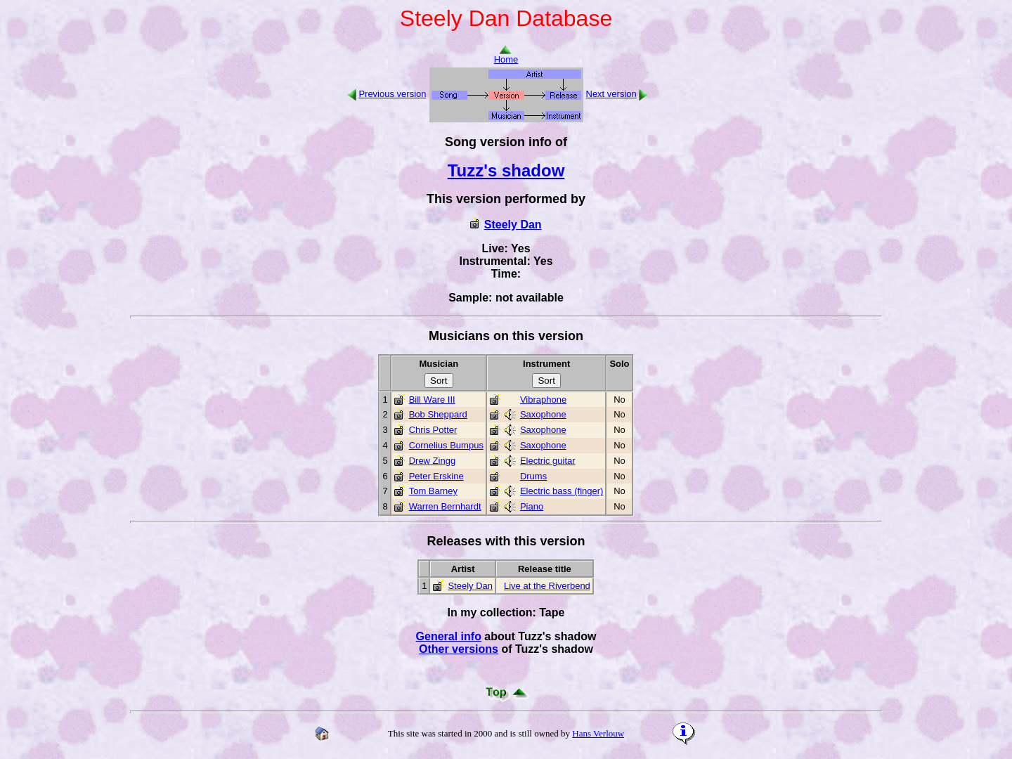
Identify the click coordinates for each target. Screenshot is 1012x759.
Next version (611, 94)
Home (506, 55)
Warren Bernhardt (445, 506)
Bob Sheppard (438, 414)
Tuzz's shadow (506, 170)
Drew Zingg (432, 460)
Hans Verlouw (598, 733)
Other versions (458, 649)
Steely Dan (513, 225)
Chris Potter (433, 429)
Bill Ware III (432, 399)
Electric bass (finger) (561, 491)
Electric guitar (548, 460)
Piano (531, 506)
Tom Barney (433, 491)
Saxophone (543, 414)
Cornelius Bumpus (446, 445)
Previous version (392, 94)
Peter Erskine (436, 476)
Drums (533, 476)
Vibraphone (543, 399)
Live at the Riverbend (547, 585)
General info (448, 636)
